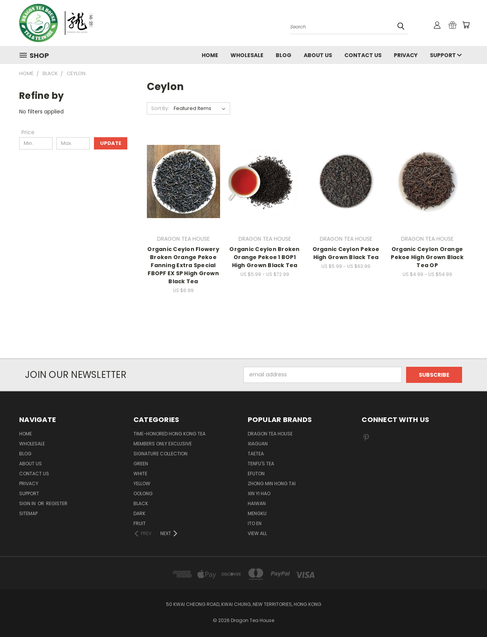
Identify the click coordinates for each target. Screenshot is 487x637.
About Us (318, 55)
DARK (139, 513)
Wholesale (246, 55)
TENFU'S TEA (261, 463)
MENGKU (257, 513)
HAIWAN (257, 503)
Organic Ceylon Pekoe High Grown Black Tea (346, 253)
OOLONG (143, 493)
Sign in (28, 503)
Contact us (363, 55)
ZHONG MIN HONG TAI (272, 483)
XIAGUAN (258, 443)
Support (446, 55)
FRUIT (139, 523)
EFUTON (256, 473)
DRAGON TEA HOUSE (270, 433)
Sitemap (28, 513)
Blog (283, 55)
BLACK (140, 503)
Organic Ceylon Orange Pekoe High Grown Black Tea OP (427, 257)
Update (110, 143)
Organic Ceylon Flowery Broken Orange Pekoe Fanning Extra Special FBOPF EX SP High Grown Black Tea (183, 265)
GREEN (140, 463)
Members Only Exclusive (162, 443)
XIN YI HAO (259, 493)
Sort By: (160, 108)
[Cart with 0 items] (466, 25)
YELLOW (141, 483)
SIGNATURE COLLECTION (160, 453)
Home (210, 55)
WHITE (140, 473)
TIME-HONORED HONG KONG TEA (169, 433)
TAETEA (256, 453)
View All (257, 533)
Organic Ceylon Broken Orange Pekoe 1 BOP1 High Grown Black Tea (264, 257)
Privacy (406, 55)
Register (56, 503)
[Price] (28, 132)
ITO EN (255, 523)
